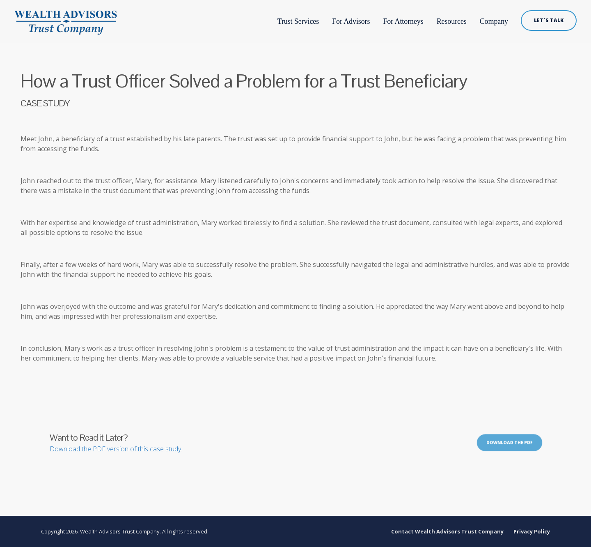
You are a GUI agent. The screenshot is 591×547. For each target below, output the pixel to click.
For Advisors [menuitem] (351, 21)
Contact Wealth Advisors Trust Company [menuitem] (447, 531)
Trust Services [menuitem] (297, 21)
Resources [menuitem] (452, 21)
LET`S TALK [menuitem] (549, 20)
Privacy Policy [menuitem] (531, 531)
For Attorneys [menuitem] (403, 21)
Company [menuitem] (494, 21)
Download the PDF (509, 442)
